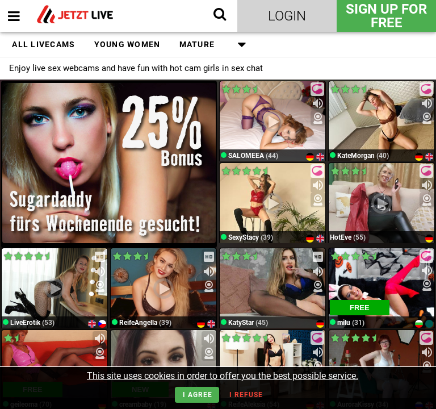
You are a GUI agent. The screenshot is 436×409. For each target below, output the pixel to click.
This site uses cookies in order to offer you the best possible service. (222, 375)
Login (287, 16)
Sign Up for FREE (386, 16)
